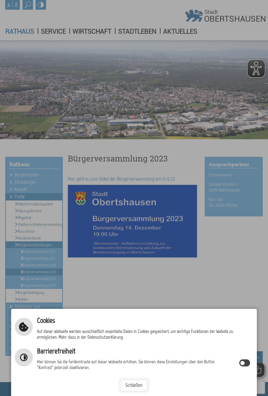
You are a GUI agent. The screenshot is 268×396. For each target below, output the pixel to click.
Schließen (133, 385)
